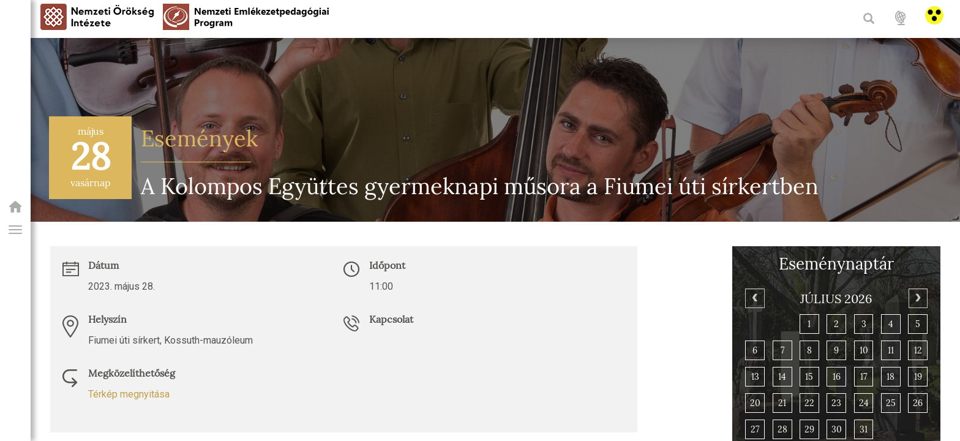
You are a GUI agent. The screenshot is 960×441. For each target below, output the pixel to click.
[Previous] (754, 298)
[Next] (918, 298)
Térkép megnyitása (129, 394)
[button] (15, 229)
